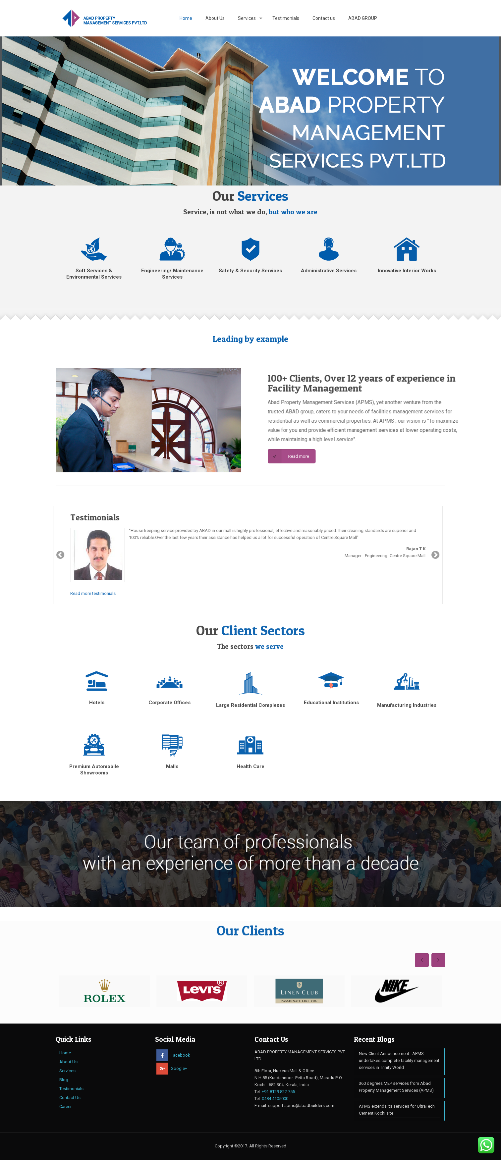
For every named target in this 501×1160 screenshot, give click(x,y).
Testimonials (71, 1088)
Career (65, 1106)
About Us (68, 1061)
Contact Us (70, 1097)
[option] (104, 991)
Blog (63, 1079)
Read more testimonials (61, 593)
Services (67, 1070)
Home (65, 1052)
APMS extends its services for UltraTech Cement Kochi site (397, 1110)
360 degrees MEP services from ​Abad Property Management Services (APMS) (396, 1087)
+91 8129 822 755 (278, 1091)
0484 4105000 (275, 1098)
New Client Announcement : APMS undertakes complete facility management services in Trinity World (399, 1060)
